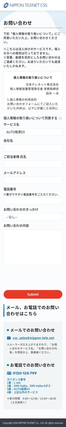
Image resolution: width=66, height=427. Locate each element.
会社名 (8, 140)
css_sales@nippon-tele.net (33, 338)
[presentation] (29, 273)
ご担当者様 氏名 (15, 156)
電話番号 (10, 189)
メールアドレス (15, 172)
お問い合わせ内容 (16, 225)
